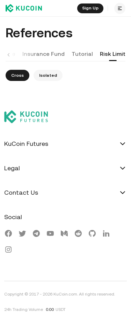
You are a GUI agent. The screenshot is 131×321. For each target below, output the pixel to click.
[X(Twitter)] (22, 234)
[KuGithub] (92, 234)
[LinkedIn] (106, 234)
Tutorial (82, 54)
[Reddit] (78, 234)
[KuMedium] (64, 234)
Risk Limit (112, 54)
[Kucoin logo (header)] (24, 8)
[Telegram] (36, 234)
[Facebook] (8, 234)
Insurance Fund (43, 54)
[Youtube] (50, 234)
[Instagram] (8, 250)
